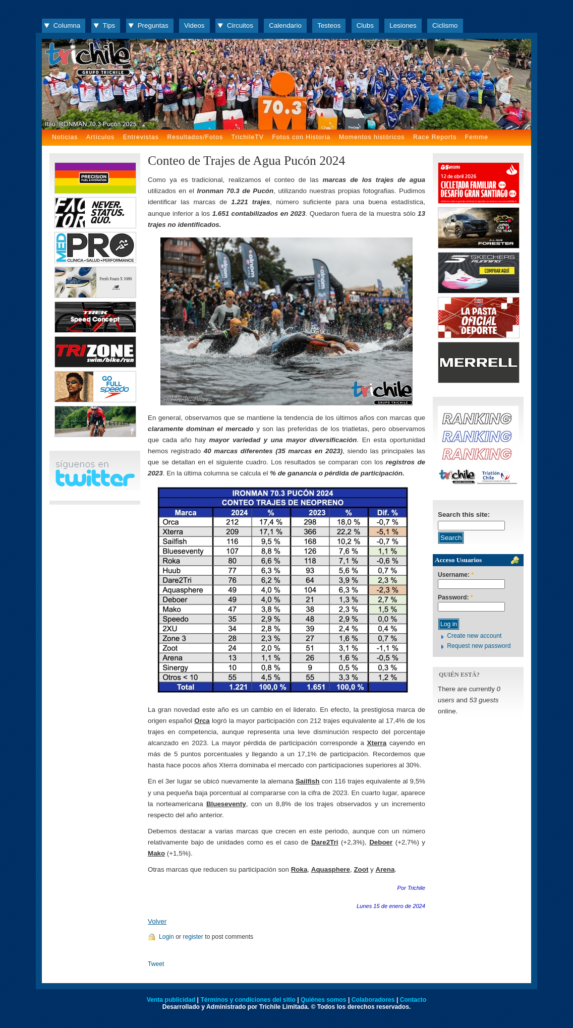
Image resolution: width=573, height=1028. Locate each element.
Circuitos (240, 25)
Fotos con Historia (301, 137)
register (193, 936)
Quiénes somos (324, 999)
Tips (109, 25)
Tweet (156, 963)
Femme (476, 137)
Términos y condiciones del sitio (247, 999)
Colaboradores (373, 999)
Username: (456, 575)
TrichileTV (248, 137)
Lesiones (402, 25)
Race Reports (434, 137)
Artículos (100, 137)
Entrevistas (141, 137)
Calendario (285, 25)
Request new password (478, 645)
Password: (455, 597)
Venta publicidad (171, 999)
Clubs (365, 25)
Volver (157, 921)
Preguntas (153, 25)
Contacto (413, 999)
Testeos (328, 25)
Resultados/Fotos (195, 137)
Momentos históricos (372, 137)
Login (166, 936)
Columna (66, 25)
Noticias (65, 137)
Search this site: (464, 514)
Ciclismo (444, 25)
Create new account (474, 635)
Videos (194, 25)
